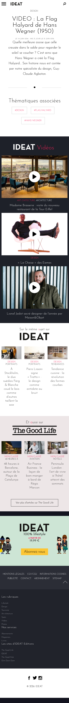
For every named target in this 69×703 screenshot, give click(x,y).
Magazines (6, 637)
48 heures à (11, 459)
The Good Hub (8, 657)
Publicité (13, 578)
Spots (4, 617)
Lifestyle (5, 603)
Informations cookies (53, 574)
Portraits (11, 364)
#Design (19, 110)
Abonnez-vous (34, 552)
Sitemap (57, 578)
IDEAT (4, 654)
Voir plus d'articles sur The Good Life (34, 503)
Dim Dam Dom (8, 661)
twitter (35, 678)
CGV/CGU (32, 574)
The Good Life (7, 650)
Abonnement (42, 578)
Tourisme (5, 610)
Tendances (57, 364)
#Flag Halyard (42, 110)
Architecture (44, 200)
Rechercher (64, 3)
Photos (4, 624)
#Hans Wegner (33, 120)
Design (4, 607)
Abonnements (7, 634)
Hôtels (57, 459)
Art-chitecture (7, 614)
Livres (4, 641)
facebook (29, 678)
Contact (26, 578)
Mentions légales (13, 574)
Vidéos (4, 621)
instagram (40, 678)
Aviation (34, 459)
